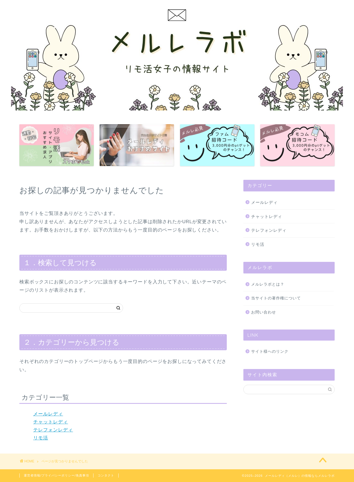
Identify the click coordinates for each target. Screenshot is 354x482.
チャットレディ (50, 422)
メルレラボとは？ (267, 284)
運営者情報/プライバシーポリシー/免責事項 (56, 475)
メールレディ (48, 414)
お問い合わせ (263, 312)
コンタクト (106, 475)
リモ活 (40, 438)
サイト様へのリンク (269, 351)
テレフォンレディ (53, 430)
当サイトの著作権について (276, 298)
